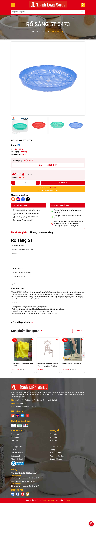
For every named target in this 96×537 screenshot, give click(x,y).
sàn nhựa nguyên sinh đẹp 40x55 (23, 364)
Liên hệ (14, 450)
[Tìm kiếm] (82, 12)
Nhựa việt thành (17, 459)
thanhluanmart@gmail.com (26, 406)
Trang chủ (15, 434)
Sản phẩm (15, 437)
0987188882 (24, 403)
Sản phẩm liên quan (25, 331)
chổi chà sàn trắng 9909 (71, 363)
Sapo (68, 500)
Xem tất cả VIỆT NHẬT (48, 165)
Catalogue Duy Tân (18, 456)
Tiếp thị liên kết (17, 447)
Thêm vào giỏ (63, 183)
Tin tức (13, 444)
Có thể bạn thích (20, 322)
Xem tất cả (79, 331)
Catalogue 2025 (17, 453)
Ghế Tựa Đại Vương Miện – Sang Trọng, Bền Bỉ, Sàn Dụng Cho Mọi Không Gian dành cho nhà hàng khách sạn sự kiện (48, 364)
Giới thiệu (14, 440)
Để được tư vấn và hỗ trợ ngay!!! (48, 189)
